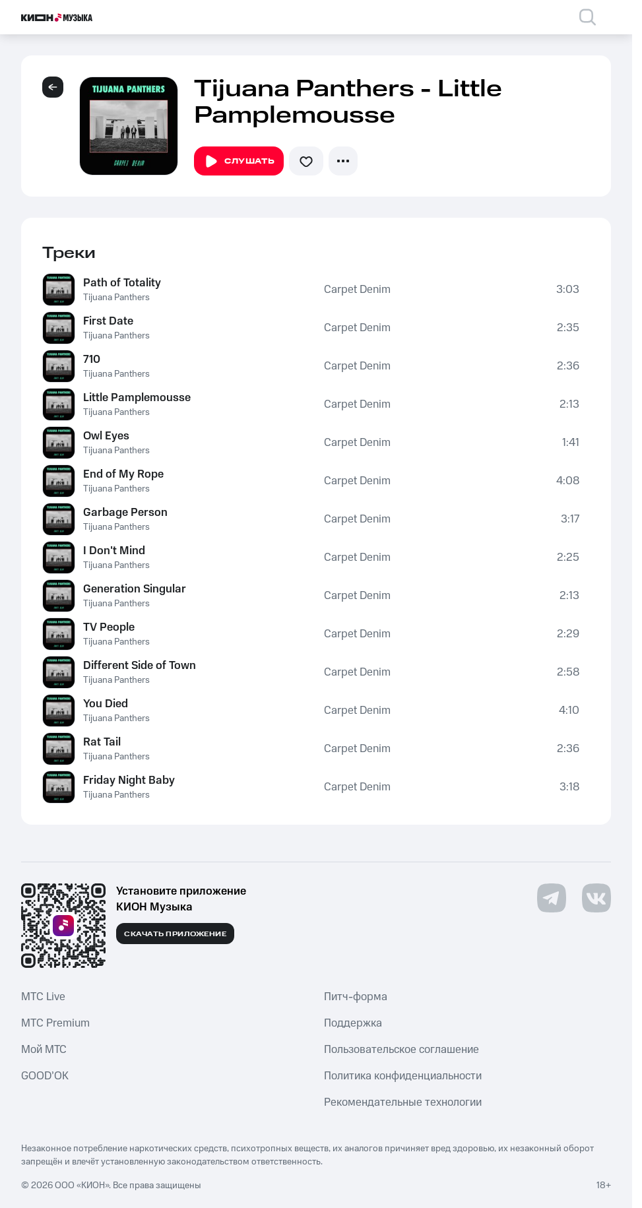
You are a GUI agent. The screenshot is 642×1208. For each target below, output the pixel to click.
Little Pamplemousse (137, 398)
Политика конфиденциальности (403, 1076)
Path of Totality (122, 283)
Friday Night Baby (129, 780)
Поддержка (353, 1023)
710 (91, 359)
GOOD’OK (45, 1076)
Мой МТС (44, 1050)
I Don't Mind (114, 551)
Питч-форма (355, 997)
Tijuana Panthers (116, 297)
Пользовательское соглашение (401, 1050)
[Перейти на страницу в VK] (596, 897)
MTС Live (43, 997)
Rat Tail (102, 742)
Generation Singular (134, 589)
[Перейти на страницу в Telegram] (551, 897)
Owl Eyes (106, 436)
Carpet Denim (357, 290)
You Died (105, 704)
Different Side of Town (139, 666)
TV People (109, 627)
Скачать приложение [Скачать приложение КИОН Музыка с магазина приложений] (175, 934)
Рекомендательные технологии (403, 1102)
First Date (108, 321)
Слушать (238, 162)
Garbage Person (125, 513)
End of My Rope (123, 474)
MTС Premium (55, 1023)
